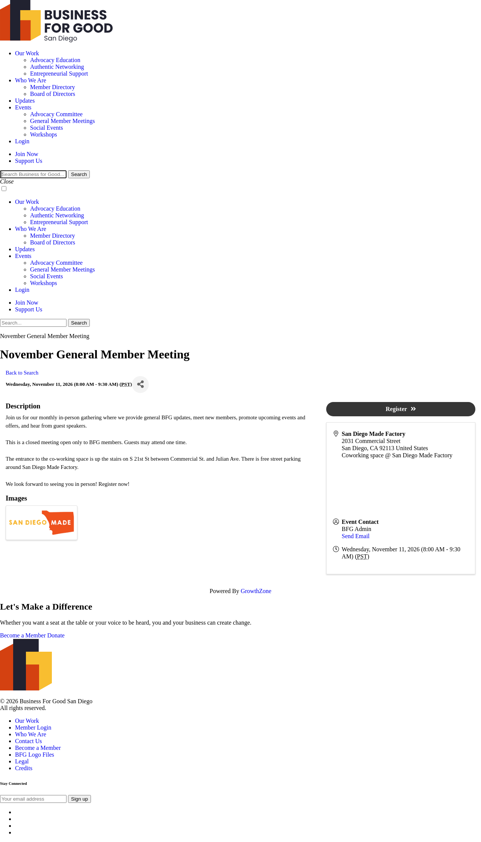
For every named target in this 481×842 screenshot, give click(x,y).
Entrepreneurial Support (59, 73)
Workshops (43, 134)
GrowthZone (255, 591)
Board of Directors (52, 94)
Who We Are (30, 80)
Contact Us (28, 741)
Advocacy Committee (56, 114)
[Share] (140, 384)
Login (22, 141)
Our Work (27, 53)
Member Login (33, 727)
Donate (56, 635)
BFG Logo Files (34, 754)
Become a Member (23, 635)
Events (23, 107)
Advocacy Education (55, 60)
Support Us (28, 161)
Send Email (355, 536)
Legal (22, 761)
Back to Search (22, 373)
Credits (23, 768)
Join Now (26, 154)
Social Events (46, 127)
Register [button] (401, 409)
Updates (25, 100)
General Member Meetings (62, 121)
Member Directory (52, 87)
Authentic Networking (57, 67)
